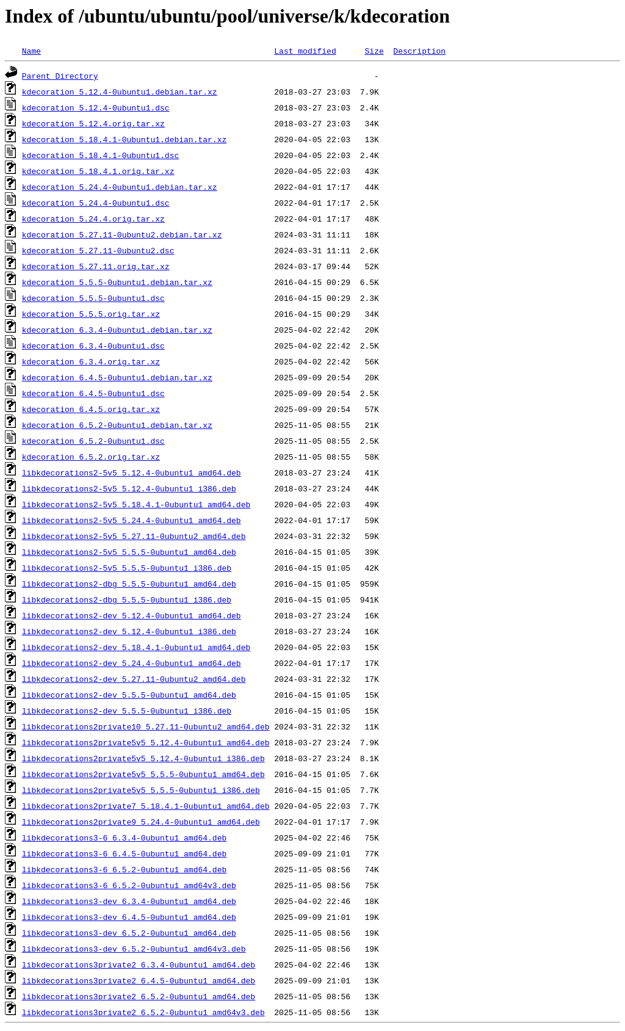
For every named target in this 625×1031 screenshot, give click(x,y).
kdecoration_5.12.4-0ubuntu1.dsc (96, 107)
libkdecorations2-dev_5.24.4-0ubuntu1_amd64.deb (131, 662)
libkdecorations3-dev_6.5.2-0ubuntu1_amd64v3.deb (134, 948)
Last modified (305, 50)
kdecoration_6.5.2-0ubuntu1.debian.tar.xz (117, 424)
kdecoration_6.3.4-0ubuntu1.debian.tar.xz (117, 329)
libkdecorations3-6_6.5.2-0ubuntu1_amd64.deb (124, 869)
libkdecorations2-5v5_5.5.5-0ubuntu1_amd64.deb (129, 551)
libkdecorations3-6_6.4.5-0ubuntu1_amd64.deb (124, 853)
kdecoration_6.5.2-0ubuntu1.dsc (93, 440)
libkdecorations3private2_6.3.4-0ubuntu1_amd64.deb (138, 964)
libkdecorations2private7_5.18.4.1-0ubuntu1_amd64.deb (146, 805)
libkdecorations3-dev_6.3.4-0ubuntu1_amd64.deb (129, 900)
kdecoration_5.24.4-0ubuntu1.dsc (96, 202)
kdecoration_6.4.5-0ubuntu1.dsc (93, 393)
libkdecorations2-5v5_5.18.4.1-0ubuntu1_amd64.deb (136, 504)
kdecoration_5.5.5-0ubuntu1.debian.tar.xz (117, 282)
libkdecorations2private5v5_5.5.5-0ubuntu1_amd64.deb (143, 774)
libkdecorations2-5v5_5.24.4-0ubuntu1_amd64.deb (131, 520)
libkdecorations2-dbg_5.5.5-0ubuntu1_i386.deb (126, 599)
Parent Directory (60, 75)
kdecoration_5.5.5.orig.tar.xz (91, 313)
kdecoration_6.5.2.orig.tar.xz (91, 456)
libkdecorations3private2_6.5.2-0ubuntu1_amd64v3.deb (143, 1012)
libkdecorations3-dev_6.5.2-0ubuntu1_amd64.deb (129, 932)
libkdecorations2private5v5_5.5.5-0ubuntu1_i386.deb (141, 789)
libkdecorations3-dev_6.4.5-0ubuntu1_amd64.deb (129, 916)
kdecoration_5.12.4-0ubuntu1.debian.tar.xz (119, 91)
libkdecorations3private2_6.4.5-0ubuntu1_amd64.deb (138, 980)
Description (419, 50)
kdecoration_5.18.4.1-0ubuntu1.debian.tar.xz (124, 139)
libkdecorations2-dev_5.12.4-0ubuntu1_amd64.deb (131, 615)
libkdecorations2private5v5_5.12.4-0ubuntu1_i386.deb (143, 758)
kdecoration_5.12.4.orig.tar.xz (93, 123)
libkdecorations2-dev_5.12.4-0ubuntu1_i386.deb (129, 631)
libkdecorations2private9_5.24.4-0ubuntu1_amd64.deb (141, 821)
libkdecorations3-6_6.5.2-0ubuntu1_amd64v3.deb (129, 885)
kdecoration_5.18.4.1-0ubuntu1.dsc (100, 155)
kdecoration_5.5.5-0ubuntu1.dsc (93, 297)
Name (31, 50)
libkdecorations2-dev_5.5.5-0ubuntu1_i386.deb (126, 710)
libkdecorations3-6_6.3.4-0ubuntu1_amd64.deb (124, 837)
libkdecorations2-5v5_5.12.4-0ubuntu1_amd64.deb (131, 472)
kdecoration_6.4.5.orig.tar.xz (91, 408)
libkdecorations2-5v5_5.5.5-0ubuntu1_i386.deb (126, 567)
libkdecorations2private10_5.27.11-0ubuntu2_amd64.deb (146, 726)
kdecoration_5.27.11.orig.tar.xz (96, 266)
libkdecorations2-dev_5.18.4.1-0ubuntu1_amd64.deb (136, 647)
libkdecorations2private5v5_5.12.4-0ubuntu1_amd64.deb (146, 742)
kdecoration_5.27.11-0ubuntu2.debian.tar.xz (122, 234)
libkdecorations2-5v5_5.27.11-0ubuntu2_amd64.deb (134, 535)
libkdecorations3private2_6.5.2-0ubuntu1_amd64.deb (138, 996)
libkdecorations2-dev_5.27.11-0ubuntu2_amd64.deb (134, 678)
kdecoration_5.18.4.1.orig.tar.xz (98, 170)
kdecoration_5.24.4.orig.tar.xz (93, 218)
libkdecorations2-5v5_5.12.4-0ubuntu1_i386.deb (129, 488)
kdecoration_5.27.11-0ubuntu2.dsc (98, 250)
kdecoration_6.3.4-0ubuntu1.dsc (93, 345)
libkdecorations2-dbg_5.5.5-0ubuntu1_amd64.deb (129, 583)
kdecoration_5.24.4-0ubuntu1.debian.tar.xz (119, 186)
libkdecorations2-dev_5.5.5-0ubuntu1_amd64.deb (129, 694)
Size (373, 50)
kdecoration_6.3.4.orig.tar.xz (91, 361)
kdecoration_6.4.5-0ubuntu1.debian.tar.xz (117, 377)
